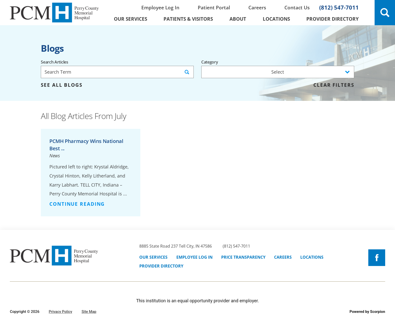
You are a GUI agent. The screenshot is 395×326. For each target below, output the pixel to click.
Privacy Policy (60, 311)
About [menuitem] (237, 19)
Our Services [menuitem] (130, 19)
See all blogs (61, 85)
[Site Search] (385, 12)
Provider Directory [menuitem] (332, 19)
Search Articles (54, 62)
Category (209, 62)
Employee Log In (194, 257)
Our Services (153, 257)
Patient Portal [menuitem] (214, 7)
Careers (283, 257)
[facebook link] (376, 257)
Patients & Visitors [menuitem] (188, 19)
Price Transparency (243, 257)
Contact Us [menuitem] (297, 7)
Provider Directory (161, 266)
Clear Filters (333, 85)
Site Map (89, 311)
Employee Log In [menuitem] (160, 7)
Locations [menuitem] (276, 19)
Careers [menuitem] (257, 7)
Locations (311, 257)
